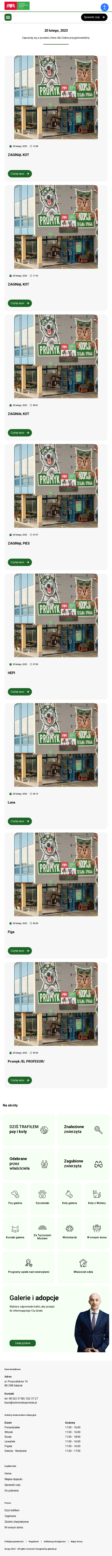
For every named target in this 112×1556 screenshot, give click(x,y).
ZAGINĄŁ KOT (18, 155)
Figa (11, 932)
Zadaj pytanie (22, 1343)
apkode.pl (52, 1549)
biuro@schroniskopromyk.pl (21, 1402)
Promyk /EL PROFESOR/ (26, 1061)
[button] (8, 17)
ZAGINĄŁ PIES (19, 543)
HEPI (11, 673)
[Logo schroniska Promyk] (30, 6)
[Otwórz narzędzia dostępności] (105, 7)
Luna (11, 802)
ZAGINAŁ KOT (18, 414)
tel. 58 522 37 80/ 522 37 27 (21, 1398)
